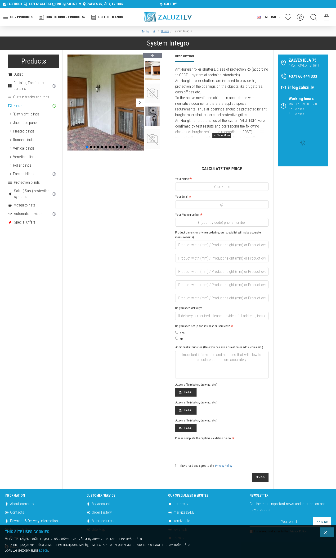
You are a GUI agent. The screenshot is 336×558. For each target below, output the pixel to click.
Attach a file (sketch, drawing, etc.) (196, 375)
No (179, 333)
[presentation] (208, 441)
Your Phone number (187, 208)
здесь (43, 550)
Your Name (182, 173)
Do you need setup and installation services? (202, 320)
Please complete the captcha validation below (203, 429)
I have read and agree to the (204, 456)
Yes (179, 327)
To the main (149, 31)
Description (184, 56)
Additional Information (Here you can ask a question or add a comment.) (219, 341)
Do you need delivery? (188, 302)
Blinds (165, 31)
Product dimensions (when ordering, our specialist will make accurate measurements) (218, 229)
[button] (71, 102)
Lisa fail (186, 383)
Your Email (181, 190)
